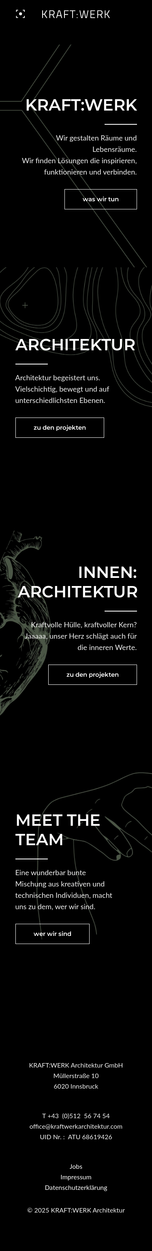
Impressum (75, 1177)
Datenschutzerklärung (76, 1187)
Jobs (76, 1166)
